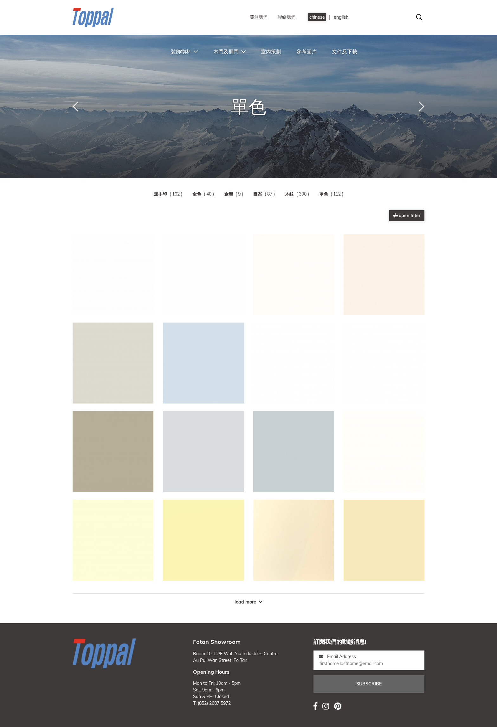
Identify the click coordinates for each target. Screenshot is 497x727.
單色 (323, 194)
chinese (317, 17)
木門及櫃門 (229, 51)
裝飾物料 (184, 51)
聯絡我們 (286, 17)
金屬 (228, 194)
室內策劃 (271, 51)
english (341, 17)
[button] (75, 106)
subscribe (369, 684)
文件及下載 (344, 51)
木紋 (289, 194)
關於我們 (259, 17)
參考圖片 (306, 51)
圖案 (257, 194)
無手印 (160, 194)
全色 (196, 194)
